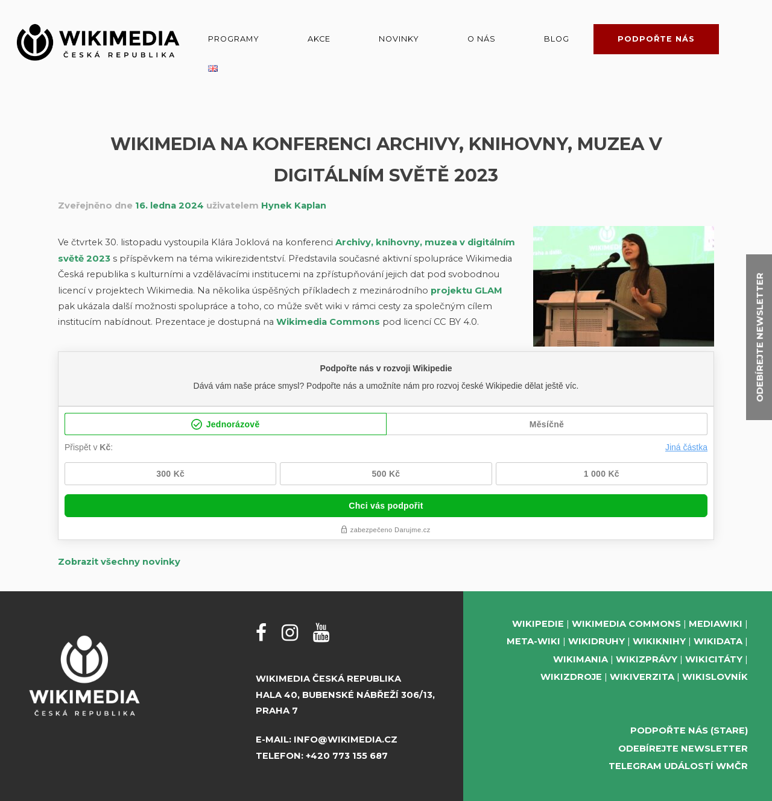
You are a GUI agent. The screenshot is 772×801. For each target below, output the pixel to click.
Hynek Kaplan (293, 205)
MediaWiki (715, 623)
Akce (319, 38)
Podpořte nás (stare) (689, 730)
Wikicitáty (713, 659)
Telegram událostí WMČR (678, 766)
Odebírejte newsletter (683, 748)
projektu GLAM (466, 290)
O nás (481, 38)
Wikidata (718, 641)
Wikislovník (715, 676)
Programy (233, 38)
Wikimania (580, 659)
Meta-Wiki (533, 641)
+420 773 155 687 (347, 755)
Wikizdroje (571, 676)
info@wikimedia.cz (345, 739)
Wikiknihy (659, 641)
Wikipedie (538, 623)
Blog (556, 38)
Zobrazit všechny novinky (119, 561)
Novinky (399, 38)
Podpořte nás (656, 38)
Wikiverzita (642, 676)
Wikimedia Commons (328, 321)
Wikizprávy (646, 659)
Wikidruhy (596, 641)
